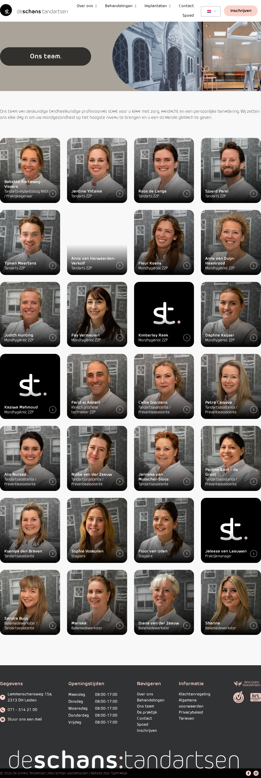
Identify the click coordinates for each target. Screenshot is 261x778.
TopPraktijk (119, 773)
